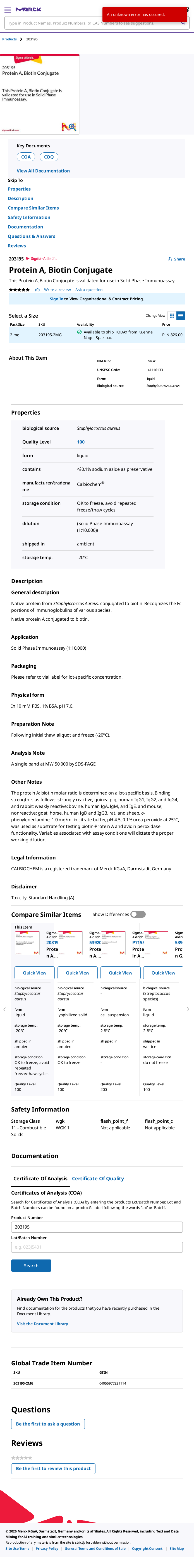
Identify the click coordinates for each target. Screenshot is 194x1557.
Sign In (56, 298)
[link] (17, 1548)
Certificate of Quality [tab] (98, 1178)
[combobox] (97, 22)
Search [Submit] (31, 1266)
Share (176, 259)
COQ (49, 157)
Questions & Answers (31, 236)
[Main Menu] (7, 9)
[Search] (183, 22)
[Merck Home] (28, 9)
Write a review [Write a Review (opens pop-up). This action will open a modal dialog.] (57, 289)
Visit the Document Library (42, 1323)
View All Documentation (43, 171)
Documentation (25, 227)
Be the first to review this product (55, 1469)
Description (20, 198)
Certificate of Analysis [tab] (40, 1178)
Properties (19, 189)
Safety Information (29, 217)
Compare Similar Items (33, 208)
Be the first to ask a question (48, 1424)
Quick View (34, 973)
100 (81, 442)
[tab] (14, 39)
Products (9, 39)
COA (26, 157)
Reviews (17, 246)
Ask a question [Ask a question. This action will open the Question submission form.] (89, 289)
